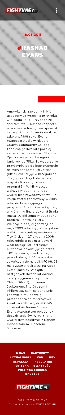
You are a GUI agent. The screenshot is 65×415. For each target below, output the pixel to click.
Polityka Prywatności (32, 366)
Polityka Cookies (32, 370)
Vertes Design (46, 404)
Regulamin (43, 361)
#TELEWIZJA (21, 10)
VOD (40, 357)
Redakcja (20, 361)
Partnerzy (40, 353)
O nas (20, 353)
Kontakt (32, 374)
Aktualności (20, 357)
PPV (52, 357)
